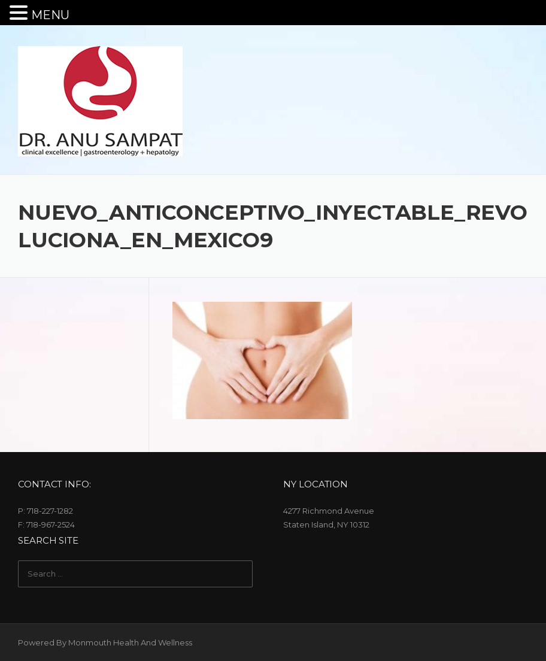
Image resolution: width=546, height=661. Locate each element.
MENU (50, 15)
